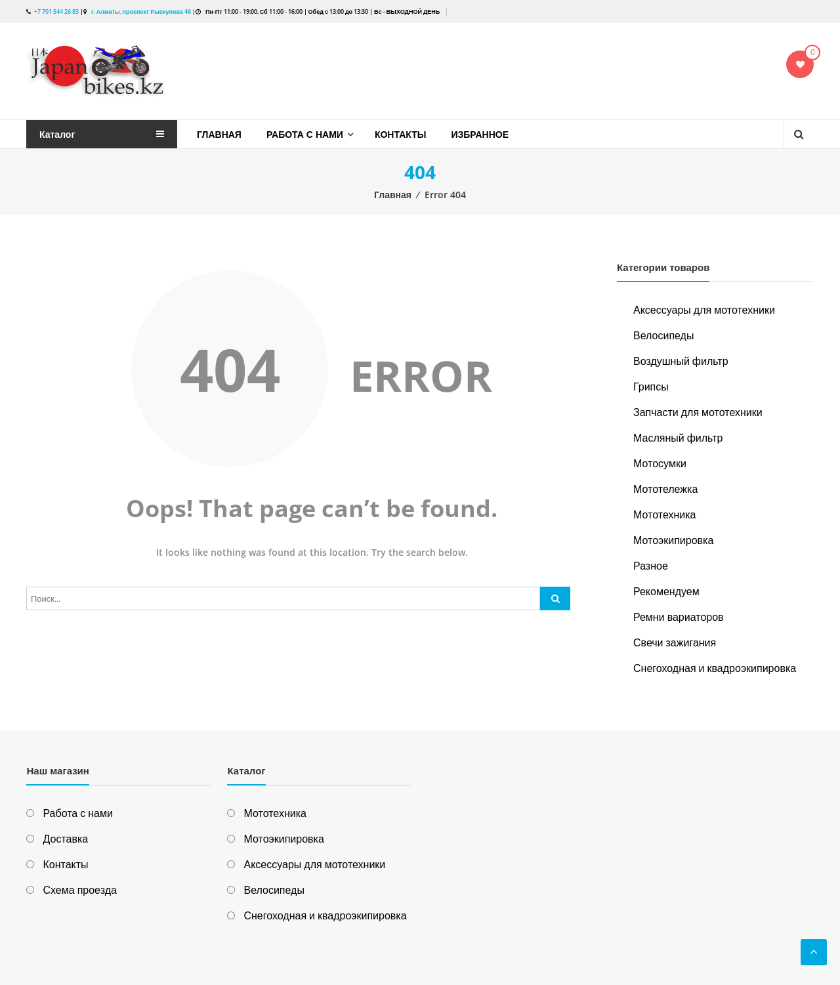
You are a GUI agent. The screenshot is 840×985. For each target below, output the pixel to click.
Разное (650, 565)
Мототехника (664, 514)
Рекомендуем (666, 591)
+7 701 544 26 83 (56, 11)
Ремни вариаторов (678, 617)
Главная (219, 134)
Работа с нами (304, 134)
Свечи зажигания (674, 642)
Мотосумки (659, 463)
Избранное (480, 134)
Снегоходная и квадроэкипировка (714, 668)
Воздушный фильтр (680, 361)
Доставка (65, 838)
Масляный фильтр (678, 437)
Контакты (400, 134)
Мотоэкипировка (673, 540)
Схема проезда (79, 890)
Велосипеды (663, 335)
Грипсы (651, 386)
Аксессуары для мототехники (704, 310)
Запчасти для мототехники (698, 412)
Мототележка (665, 489)
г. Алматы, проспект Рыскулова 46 (140, 11)
